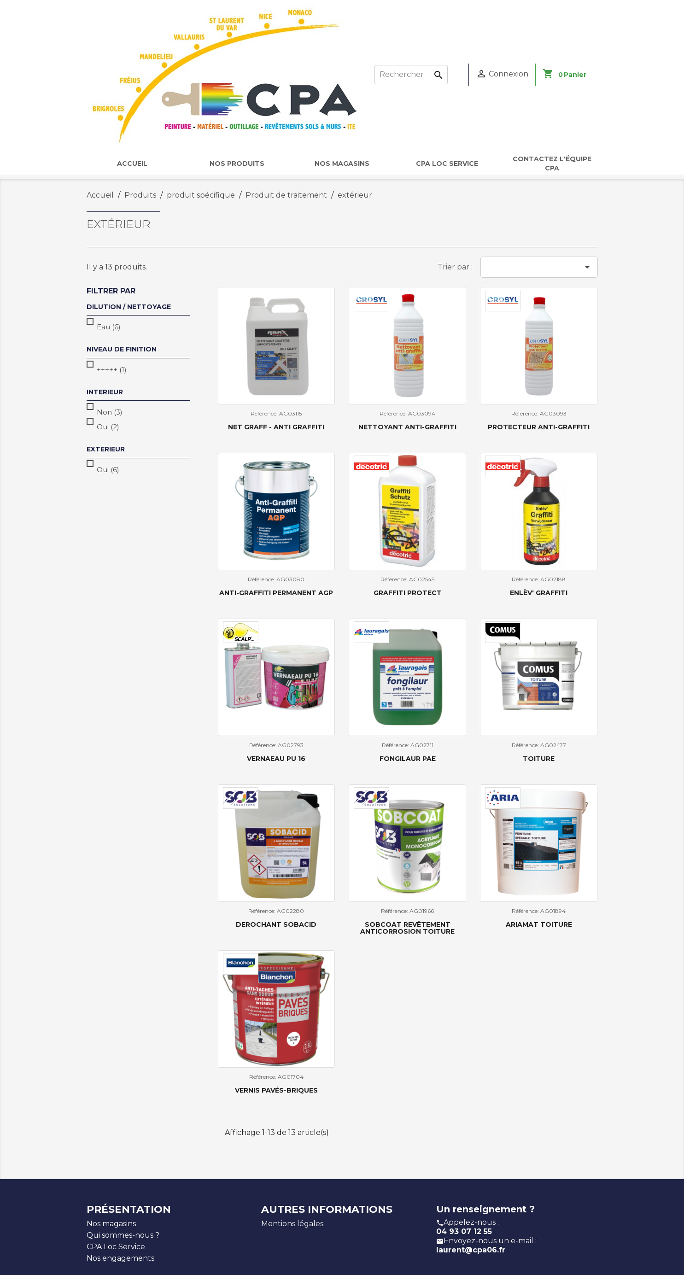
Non (110, 412)
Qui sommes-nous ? (123, 1235)
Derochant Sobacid (276, 924)
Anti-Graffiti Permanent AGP (276, 593)
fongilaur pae (408, 758)
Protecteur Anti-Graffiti (539, 427)
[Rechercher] (411, 74)
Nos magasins (111, 1223)
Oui (108, 426)
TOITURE (539, 758)
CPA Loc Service (116, 1246)
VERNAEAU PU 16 (276, 758)
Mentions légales (292, 1223)
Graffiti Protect (408, 593)
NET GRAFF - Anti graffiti (276, 427)
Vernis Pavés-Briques (276, 1090)
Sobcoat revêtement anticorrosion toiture (407, 928)
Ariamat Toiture (539, 924)
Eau (109, 326)
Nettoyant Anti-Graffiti (407, 427)
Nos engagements (120, 1258)
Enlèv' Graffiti (538, 593)
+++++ (112, 369)
